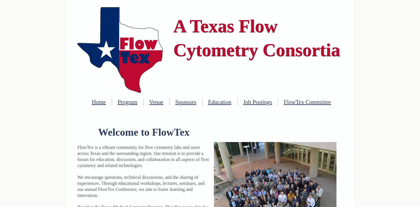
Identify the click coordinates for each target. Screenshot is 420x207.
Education (219, 102)
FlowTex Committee (307, 102)
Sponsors (185, 102)
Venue (156, 102)
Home (99, 102)
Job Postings (257, 102)
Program (128, 102)
